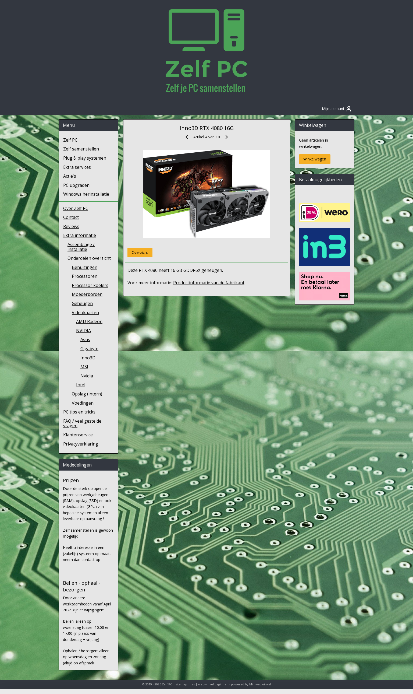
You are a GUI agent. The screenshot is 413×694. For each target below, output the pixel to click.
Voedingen (83, 403)
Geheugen (82, 303)
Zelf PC (70, 140)
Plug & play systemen (84, 158)
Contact (71, 217)
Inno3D (87, 358)
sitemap (181, 684)
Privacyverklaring (80, 444)
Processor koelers (90, 285)
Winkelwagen (314, 159)
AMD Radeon (89, 321)
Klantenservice (78, 435)
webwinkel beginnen (213, 684)
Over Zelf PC (75, 208)
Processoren (84, 276)
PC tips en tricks (79, 412)
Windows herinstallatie (86, 194)
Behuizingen (84, 267)
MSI (84, 367)
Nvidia (86, 376)
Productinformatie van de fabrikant (208, 283)
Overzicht (139, 252)
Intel (80, 385)
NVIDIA (83, 331)
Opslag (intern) (87, 394)
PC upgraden (76, 185)
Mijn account (337, 109)
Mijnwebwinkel (260, 684)
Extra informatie (79, 235)
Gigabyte (89, 349)
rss (193, 684)
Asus (85, 339)
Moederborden (87, 294)
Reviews (71, 226)
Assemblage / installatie (81, 246)
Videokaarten (85, 313)
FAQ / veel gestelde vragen (82, 423)
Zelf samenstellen (81, 149)
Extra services (77, 167)
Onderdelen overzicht (89, 258)
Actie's (69, 176)
